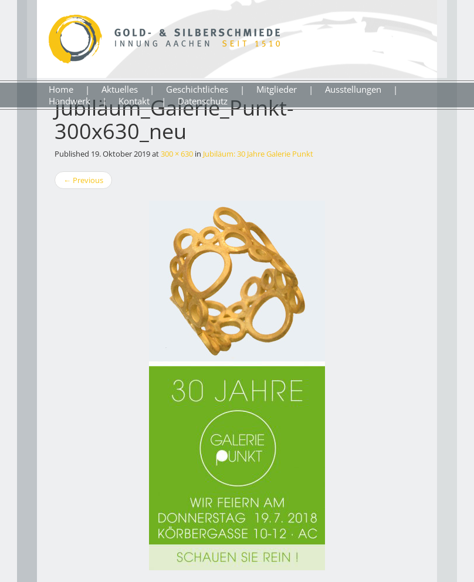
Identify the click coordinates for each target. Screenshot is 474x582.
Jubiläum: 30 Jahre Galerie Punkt (258, 153)
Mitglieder (276, 89)
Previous (83, 180)
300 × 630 (177, 153)
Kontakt (134, 101)
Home (61, 89)
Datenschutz (203, 101)
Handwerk (69, 101)
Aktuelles (119, 89)
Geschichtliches (197, 89)
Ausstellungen (353, 89)
